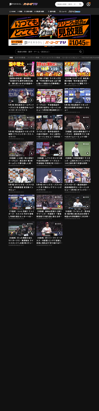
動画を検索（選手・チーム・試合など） (34, 51)
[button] (45, 46)
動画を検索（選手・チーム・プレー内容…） (70, 4)
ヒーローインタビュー (70, 57)
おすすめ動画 (20, 57)
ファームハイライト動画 (51, 57)
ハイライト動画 (33, 57)
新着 (11, 57)
